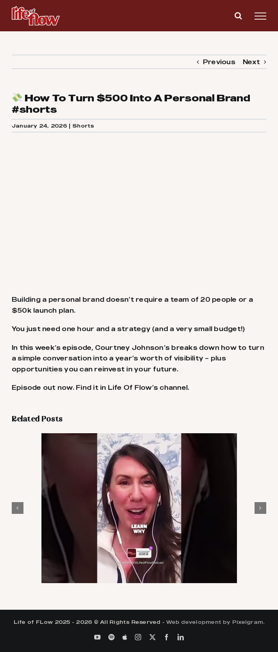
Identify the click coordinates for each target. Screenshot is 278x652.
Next (251, 62)
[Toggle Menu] (260, 16)
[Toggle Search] (238, 16)
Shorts (83, 125)
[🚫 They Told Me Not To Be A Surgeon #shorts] (139, 437)
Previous (219, 62)
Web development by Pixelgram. (215, 622)
